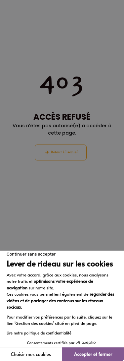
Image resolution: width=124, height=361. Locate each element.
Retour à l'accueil (64, 152)
